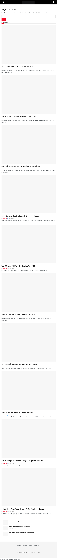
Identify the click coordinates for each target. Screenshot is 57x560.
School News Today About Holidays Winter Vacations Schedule (23, 509)
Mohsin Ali (5, 69)
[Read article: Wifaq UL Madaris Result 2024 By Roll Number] (29, 390)
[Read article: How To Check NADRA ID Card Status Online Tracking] (29, 342)
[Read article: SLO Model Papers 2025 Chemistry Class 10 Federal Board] (29, 144)
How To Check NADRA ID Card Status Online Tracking (20, 364)
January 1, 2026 (10, 268)
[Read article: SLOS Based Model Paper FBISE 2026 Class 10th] (29, 44)
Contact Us (25, 545)
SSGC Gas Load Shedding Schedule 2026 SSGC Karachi (20, 216)
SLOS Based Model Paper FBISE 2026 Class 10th (18, 66)
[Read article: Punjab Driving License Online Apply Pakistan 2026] (29, 94)
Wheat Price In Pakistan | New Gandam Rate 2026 (18, 266)
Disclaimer (19, 545)
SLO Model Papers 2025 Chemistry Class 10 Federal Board (21, 166)
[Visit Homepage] (28, 2)
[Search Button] (53, 2)
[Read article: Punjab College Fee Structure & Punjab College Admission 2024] (29, 438)
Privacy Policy (36, 545)
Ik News (25, 552)
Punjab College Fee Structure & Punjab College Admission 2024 (23, 461)
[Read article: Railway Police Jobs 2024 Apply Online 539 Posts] (29, 292)
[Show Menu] (3, 2)
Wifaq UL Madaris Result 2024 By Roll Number (17, 412)
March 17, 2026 (10, 69)
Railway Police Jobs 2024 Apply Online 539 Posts (18, 314)
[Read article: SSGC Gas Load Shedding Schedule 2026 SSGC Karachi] (29, 194)
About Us (30, 545)
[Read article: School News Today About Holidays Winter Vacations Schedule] (29, 487)
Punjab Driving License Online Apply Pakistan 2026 (19, 116)
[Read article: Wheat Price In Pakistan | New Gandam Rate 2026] (29, 244)
